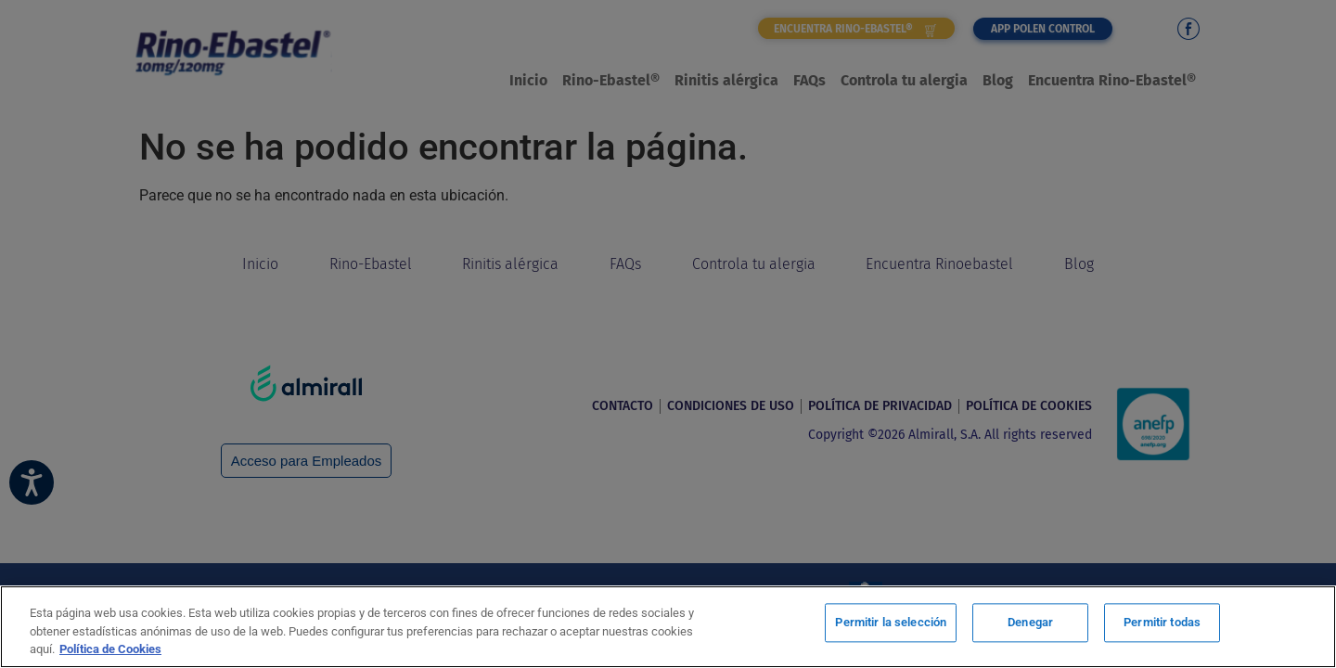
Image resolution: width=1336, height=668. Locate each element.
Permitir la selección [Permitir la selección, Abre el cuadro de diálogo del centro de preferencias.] (890, 625)
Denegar (1030, 625)
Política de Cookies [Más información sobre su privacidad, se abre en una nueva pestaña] (110, 649)
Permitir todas (1162, 625)
